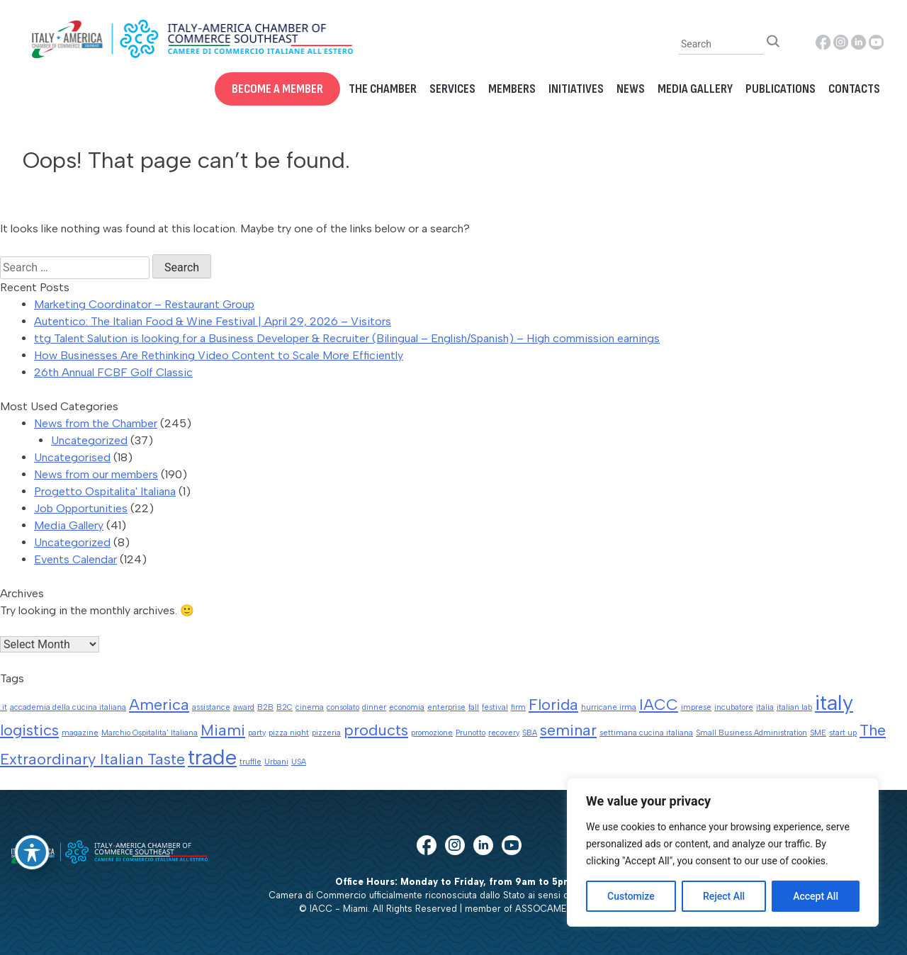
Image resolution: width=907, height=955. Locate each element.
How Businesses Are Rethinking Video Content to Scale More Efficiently (218, 355)
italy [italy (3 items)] (834, 702)
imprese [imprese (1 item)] (696, 707)
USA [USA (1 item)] (298, 762)
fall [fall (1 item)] (473, 707)
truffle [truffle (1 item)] (250, 762)
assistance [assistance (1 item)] (211, 707)
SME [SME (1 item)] (818, 733)
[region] (723, 852)
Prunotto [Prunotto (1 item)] (470, 733)
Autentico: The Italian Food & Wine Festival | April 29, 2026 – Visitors (212, 321)
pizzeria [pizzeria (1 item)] (326, 733)
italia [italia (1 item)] (765, 707)
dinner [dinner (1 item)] (374, 707)
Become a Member (277, 88)
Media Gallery (695, 88)
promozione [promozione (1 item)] (432, 733)
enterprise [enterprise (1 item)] (446, 707)
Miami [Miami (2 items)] (223, 730)
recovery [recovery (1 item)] (503, 733)
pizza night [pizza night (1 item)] (289, 733)
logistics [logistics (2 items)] (29, 730)
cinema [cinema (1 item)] (309, 707)
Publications (780, 88)
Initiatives (576, 88)
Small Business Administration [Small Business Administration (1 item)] (751, 733)
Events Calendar (75, 559)
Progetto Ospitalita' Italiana (105, 491)
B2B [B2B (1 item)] (265, 707)
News (630, 88)
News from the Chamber (95, 423)
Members (512, 88)
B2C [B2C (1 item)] (284, 707)
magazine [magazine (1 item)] (80, 733)
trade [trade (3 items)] (212, 757)
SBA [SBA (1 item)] (529, 733)
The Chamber (383, 88)
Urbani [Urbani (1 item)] (276, 762)
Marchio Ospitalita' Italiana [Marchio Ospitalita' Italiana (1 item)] (149, 733)
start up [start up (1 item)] (843, 733)
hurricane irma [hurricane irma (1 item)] (608, 707)
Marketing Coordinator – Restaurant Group (144, 304)
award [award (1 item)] (243, 707)
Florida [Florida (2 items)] (553, 704)
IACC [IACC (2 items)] (658, 704)
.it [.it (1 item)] (3, 707)
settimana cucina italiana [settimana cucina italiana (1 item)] (646, 733)
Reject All (724, 896)
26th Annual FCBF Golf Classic (113, 372)
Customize (631, 896)
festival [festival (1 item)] (495, 707)
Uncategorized (89, 440)
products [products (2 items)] (376, 730)
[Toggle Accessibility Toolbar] (32, 852)
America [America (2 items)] (159, 704)
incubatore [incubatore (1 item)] (733, 707)
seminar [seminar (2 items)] (568, 730)
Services (452, 88)
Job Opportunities (81, 508)
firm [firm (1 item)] (518, 707)
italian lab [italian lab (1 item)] (794, 707)
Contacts (854, 88)
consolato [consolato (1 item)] (343, 707)
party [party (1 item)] (257, 733)
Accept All (815, 896)
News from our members (96, 474)
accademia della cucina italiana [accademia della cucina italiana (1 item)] (68, 707)
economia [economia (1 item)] (406, 707)
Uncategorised (72, 457)
